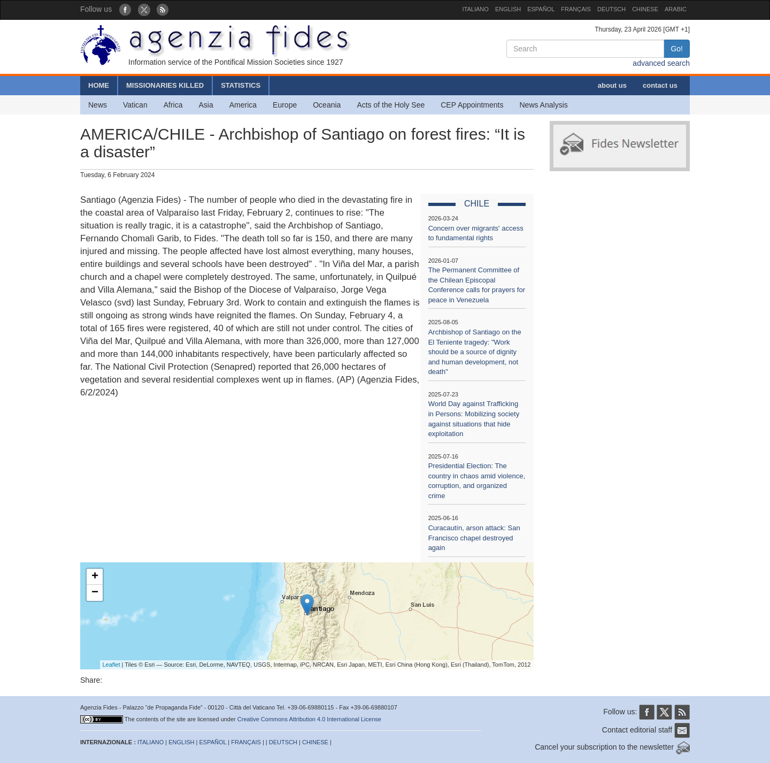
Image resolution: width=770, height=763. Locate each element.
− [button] (94, 593)
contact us (660, 85)
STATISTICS (240, 85)
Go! (677, 48)
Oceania (327, 105)
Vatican (135, 105)
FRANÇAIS (576, 9)
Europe (285, 105)
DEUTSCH (611, 9)
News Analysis (544, 105)
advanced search (661, 63)
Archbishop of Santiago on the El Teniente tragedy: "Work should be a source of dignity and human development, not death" (474, 352)
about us (612, 85)
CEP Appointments (472, 105)
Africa (173, 105)
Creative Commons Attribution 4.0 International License (309, 719)
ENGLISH (508, 9)
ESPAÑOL (541, 9)
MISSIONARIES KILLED (165, 85)
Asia (205, 105)
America (243, 105)
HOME (98, 85)
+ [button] (94, 577)
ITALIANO (476, 9)
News (97, 105)
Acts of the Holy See (391, 105)
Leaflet (111, 664)
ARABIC (676, 9)
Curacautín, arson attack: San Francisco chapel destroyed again (474, 538)
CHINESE (645, 9)
